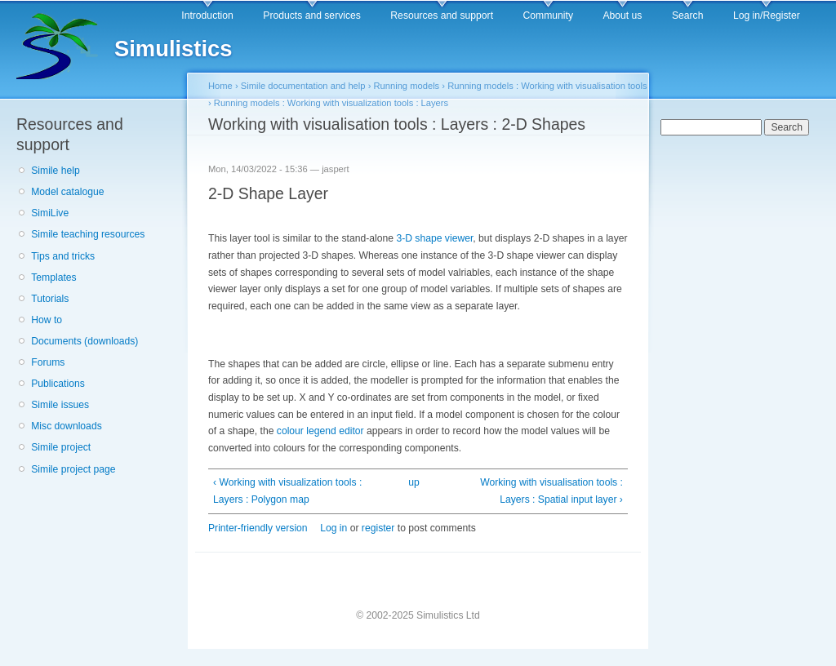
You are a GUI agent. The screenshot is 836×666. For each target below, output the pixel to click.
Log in (333, 528)
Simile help (55, 170)
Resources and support (441, 15)
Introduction (207, 15)
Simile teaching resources (88, 234)
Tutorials (50, 298)
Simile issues (60, 405)
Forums (47, 362)
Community (548, 15)
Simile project (61, 447)
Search (688, 15)
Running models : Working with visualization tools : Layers (331, 103)
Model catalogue (67, 192)
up (414, 482)
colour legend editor (320, 431)
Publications (58, 383)
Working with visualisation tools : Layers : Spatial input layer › (551, 491)
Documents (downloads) (84, 341)
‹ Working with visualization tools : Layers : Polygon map (287, 491)
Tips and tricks (63, 256)
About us (622, 15)
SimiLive (50, 213)
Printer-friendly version (258, 528)
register (378, 528)
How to (46, 320)
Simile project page (73, 469)
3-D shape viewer (434, 238)
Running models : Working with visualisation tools (547, 86)
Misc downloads (66, 426)
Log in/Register (766, 15)
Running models (406, 86)
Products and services (312, 15)
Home (220, 86)
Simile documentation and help (303, 86)
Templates (53, 277)
